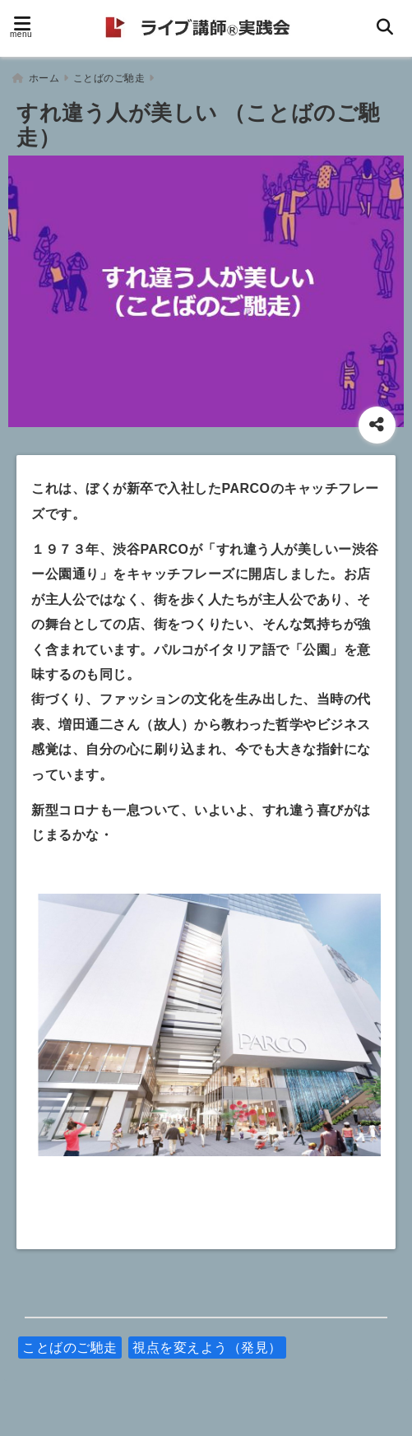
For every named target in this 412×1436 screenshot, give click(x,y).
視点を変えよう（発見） (207, 1343)
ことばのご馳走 (70, 1343)
